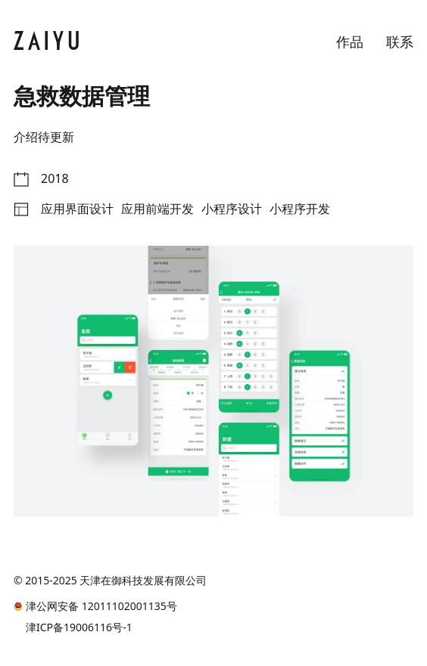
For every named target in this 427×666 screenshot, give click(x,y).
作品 (349, 42)
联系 (399, 42)
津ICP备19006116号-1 (79, 627)
